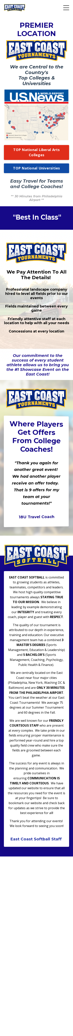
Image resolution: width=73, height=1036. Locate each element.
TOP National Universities (36, 168)
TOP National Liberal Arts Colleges (36, 152)
